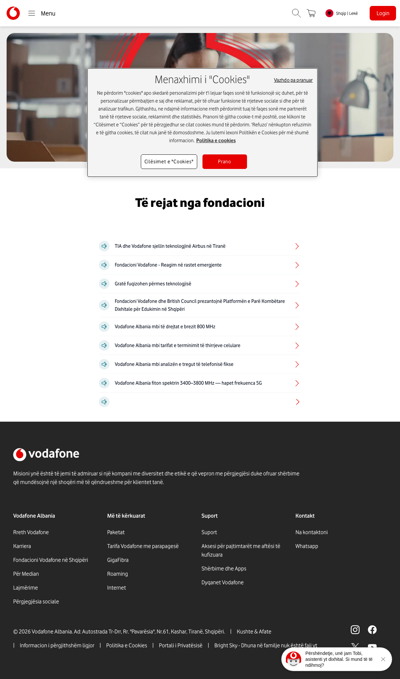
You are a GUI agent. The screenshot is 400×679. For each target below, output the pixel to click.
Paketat (116, 532)
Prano (224, 162)
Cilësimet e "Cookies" (169, 162)
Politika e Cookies (126, 645)
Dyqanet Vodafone (222, 582)
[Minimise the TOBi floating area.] (383, 659)
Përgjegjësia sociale (36, 601)
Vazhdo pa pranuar (293, 80)
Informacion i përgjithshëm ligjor (57, 645)
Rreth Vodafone (31, 532)
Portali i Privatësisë (180, 645)
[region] (202, 122)
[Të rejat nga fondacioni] (200, 202)
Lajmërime (25, 587)
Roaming (117, 573)
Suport (209, 532)
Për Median (26, 573)
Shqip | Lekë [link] (347, 13)
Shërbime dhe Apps (223, 568)
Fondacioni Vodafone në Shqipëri (50, 560)
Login (383, 13)
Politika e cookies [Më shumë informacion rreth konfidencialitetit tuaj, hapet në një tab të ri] (216, 141)
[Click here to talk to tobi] (293, 659)
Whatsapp (306, 546)
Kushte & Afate (254, 631)
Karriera (22, 546)
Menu (41, 13)
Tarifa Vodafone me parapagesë (143, 546)
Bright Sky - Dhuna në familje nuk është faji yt (265, 645)
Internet (116, 587)
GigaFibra (118, 560)
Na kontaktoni (311, 532)
